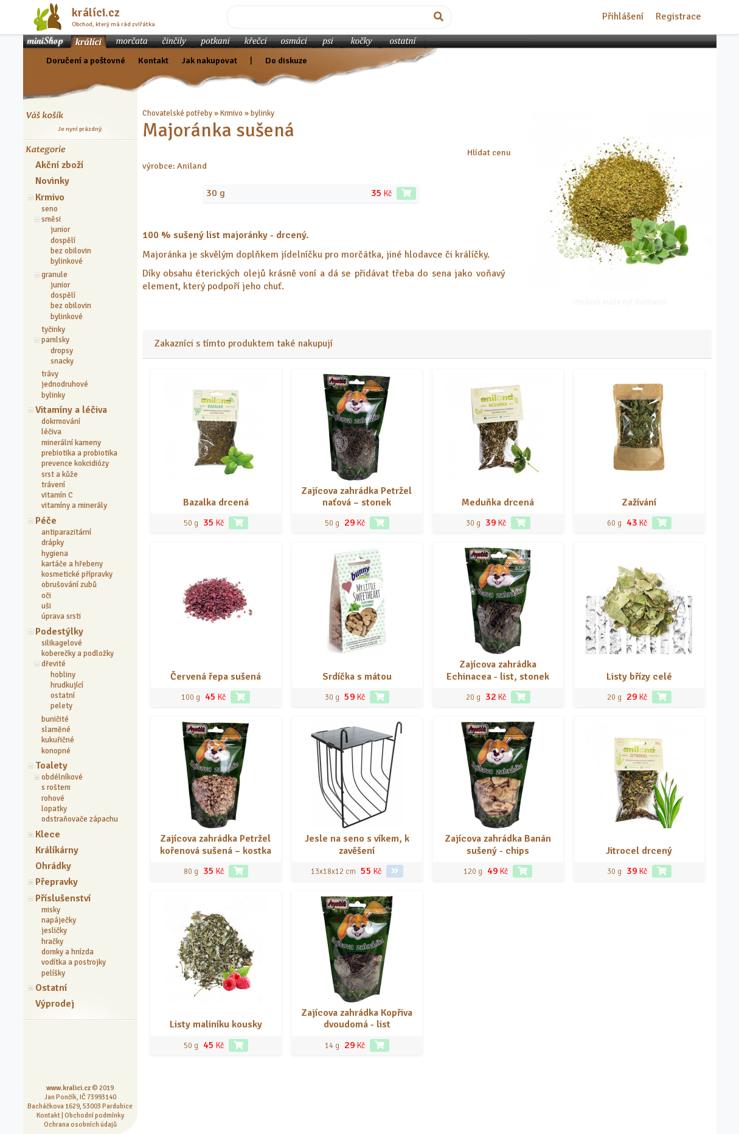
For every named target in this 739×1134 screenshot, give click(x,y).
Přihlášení (623, 16)
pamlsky (55, 340)
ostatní (62, 695)
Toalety (51, 765)
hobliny (62, 675)
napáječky (58, 920)
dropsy (61, 351)
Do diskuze (286, 60)
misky (50, 910)
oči (46, 595)
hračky (52, 941)
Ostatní (51, 988)
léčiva (51, 432)
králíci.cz (96, 12)
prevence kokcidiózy (75, 463)
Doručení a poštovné (85, 60)
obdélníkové (62, 777)
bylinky (53, 395)
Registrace (678, 16)
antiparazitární (66, 532)
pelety (61, 706)
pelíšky (53, 973)
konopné (56, 751)
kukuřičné (57, 740)
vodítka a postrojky (73, 962)
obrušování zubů (69, 585)
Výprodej (54, 1004)
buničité (55, 719)
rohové (52, 798)
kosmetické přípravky (77, 574)
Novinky (52, 181)
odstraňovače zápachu (79, 819)
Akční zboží (59, 165)
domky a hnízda (67, 952)
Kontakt (153, 60)
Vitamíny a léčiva (71, 410)
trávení (53, 485)
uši (46, 606)
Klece (47, 834)
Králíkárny (56, 850)
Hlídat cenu (489, 152)
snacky (62, 361)
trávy (49, 374)
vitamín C (57, 495)
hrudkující (66, 685)
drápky (52, 543)
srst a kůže (59, 474)
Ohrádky (53, 866)
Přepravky (56, 882)
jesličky (54, 930)
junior (60, 229)
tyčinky (53, 329)
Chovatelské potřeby (177, 113)
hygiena (54, 553)
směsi (51, 219)
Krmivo (49, 197)
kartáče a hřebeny (72, 564)
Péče (46, 521)
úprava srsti (61, 616)
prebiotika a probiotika (79, 453)
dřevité (53, 664)
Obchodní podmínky (94, 1115)
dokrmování (60, 421)
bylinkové (66, 261)
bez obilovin (70, 251)
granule (54, 275)
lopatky (54, 809)
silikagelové (61, 643)
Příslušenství (63, 898)
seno (49, 209)
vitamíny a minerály (74, 505)
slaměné (56, 729)
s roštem (56, 787)
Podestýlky (59, 631)
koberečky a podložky (77, 653)
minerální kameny (71, 443)
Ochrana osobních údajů (80, 1124)
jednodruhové (64, 384)
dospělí (62, 240)
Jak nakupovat (209, 60)
